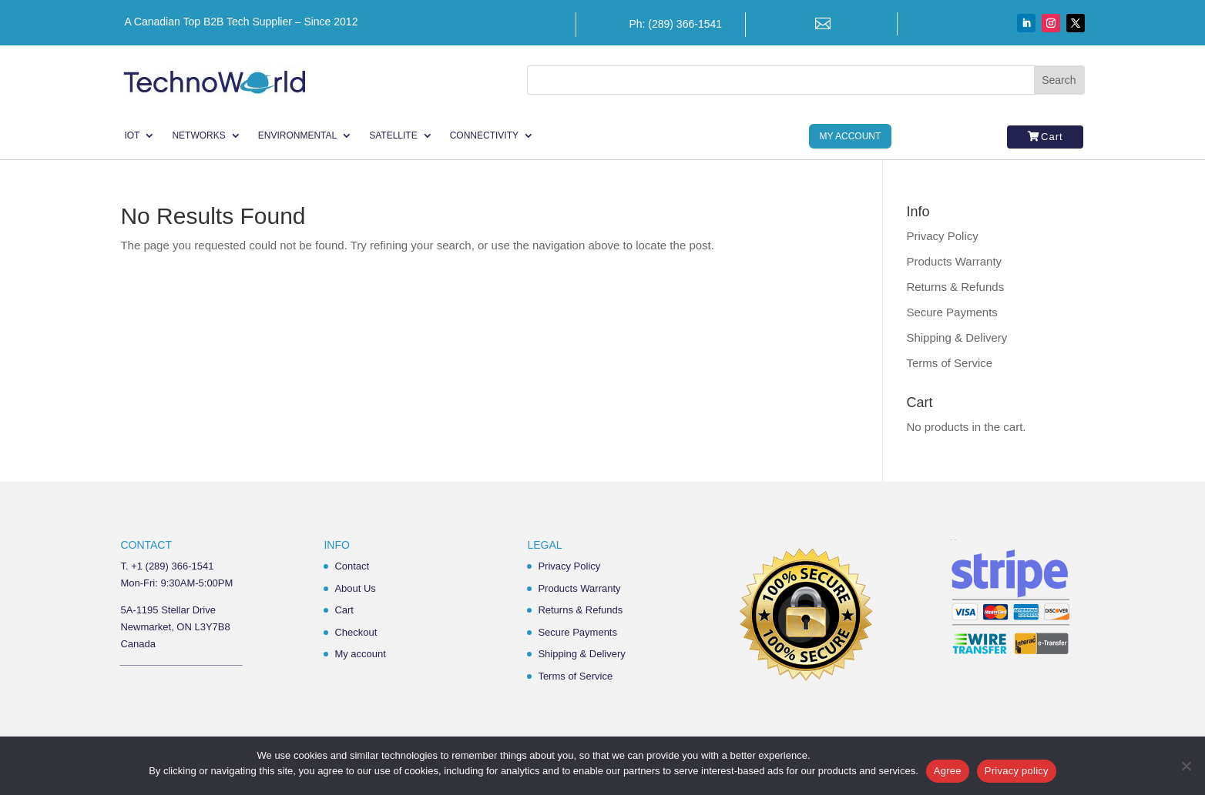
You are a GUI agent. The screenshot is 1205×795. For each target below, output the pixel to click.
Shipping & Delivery (956, 337)
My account (359, 654)
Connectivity (484, 135)
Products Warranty (954, 261)
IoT (131, 135)
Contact (351, 566)
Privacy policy (1017, 771)
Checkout (355, 632)
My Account (850, 136)
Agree (948, 771)
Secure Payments (951, 312)
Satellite (393, 135)
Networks (198, 135)
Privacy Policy (942, 235)
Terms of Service (949, 362)
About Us (354, 588)
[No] (1185, 765)
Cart (1052, 136)
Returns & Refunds (955, 286)
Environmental (297, 135)
